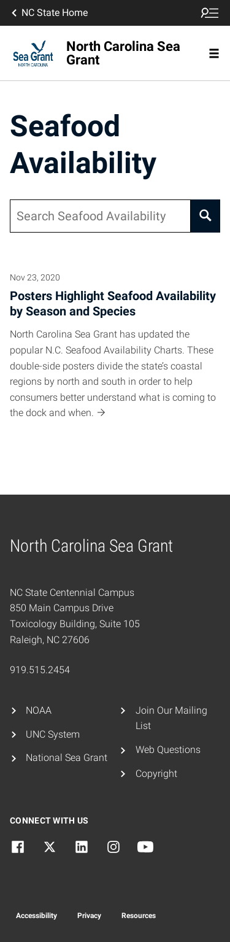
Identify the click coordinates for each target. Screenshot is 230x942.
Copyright (156, 773)
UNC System (53, 734)
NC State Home (48, 13)
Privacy (89, 915)
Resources (138, 915)
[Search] (205, 216)
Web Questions (168, 749)
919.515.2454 (40, 670)
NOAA (39, 710)
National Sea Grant (66, 757)
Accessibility (36, 915)
